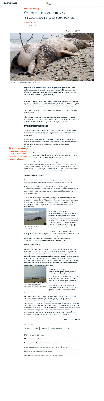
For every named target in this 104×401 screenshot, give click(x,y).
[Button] (68, 31)
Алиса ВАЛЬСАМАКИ (30, 22)
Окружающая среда (32, 9)
